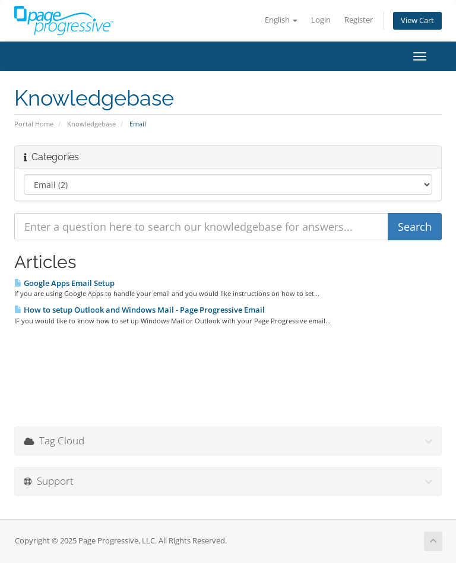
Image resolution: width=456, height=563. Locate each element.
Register (358, 20)
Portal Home (33, 123)
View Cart (417, 20)
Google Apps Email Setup (64, 283)
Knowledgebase (91, 123)
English (281, 20)
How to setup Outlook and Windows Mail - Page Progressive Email (139, 309)
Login (321, 20)
